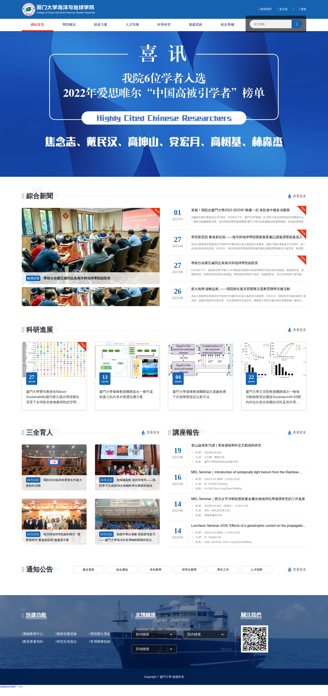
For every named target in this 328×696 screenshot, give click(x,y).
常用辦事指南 (100, 641)
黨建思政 (195, 24)
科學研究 (164, 24)
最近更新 (88, 569)
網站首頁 (37, 24)
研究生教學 (189, 569)
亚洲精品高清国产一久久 (11, 687)
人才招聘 (256, 569)
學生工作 (223, 569)
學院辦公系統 (100, 634)
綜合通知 (122, 569)
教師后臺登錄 (67, 634)
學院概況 (69, 24)
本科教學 (155, 569)
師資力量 (100, 24)
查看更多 (299, 196)
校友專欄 (227, 24)
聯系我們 (265, 9)
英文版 (282, 9)
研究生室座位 (67, 641)
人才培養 (132, 24)
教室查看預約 (33, 641)
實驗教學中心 (33, 634)
